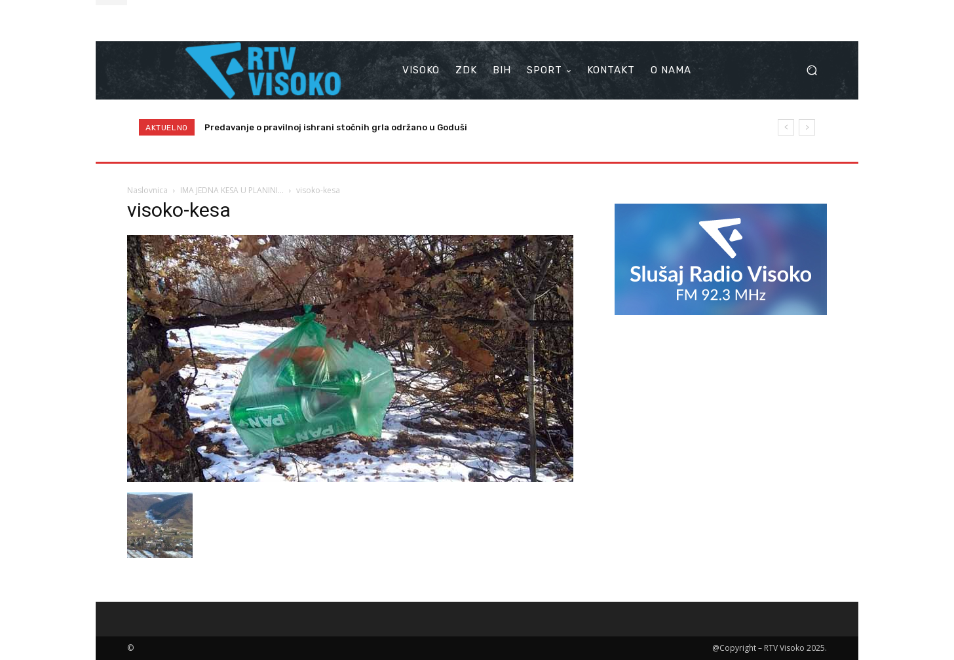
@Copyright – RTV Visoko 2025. (769, 647)
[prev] (786, 127)
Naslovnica (147, 190)
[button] (811, 70)
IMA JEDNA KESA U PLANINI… (232, 190)
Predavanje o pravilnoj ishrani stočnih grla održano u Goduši (335, 127)
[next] (807, 127)
